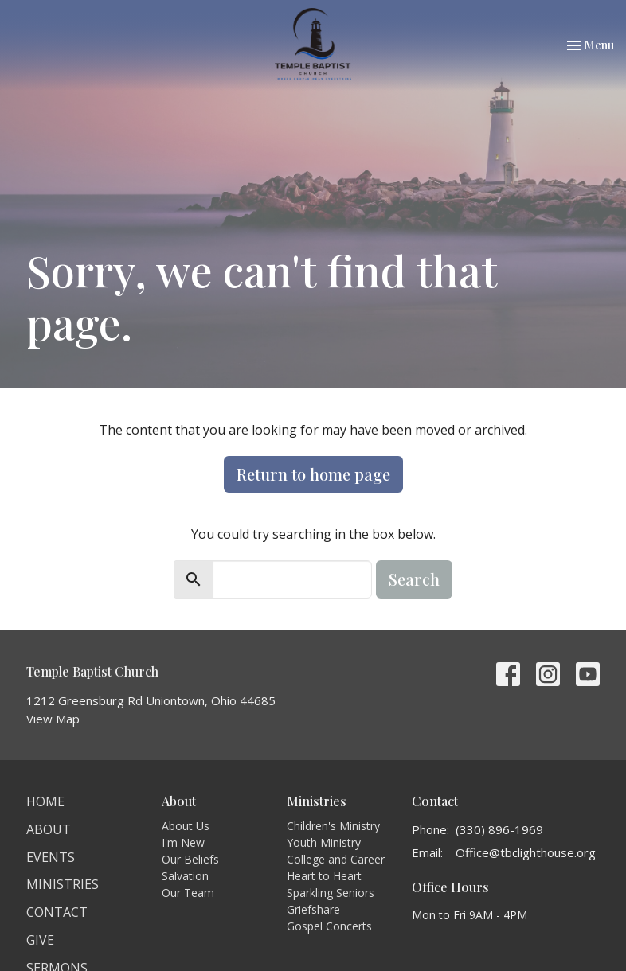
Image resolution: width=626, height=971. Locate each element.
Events (50, 857)
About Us (185, 825)
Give (40, 940)
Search (414, 579)
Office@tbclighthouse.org (526, 852)
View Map (53, 719)
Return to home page (313, 474)
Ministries (62, 884)
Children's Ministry (333, 825)
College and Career (336, 859)
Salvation (185, 875)
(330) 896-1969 (499, 829)
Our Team (188, 892)
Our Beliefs (190, 859)
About (48, 829)
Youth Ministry (324, 842)
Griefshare (313, 909)
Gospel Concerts (329, 926)
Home (45, 801)
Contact (57, 912)
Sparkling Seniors (330, 892)
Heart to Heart (324, 875)
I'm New (183, 842)
